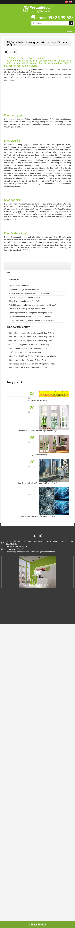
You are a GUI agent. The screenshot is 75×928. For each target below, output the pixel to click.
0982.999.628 (37, 924)
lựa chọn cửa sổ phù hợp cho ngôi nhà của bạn (37, 735)
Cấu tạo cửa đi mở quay (37, 759)
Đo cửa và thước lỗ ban (37, 704)
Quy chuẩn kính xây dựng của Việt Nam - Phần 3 (37, 787)
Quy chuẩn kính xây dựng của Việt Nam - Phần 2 (37, 820)
